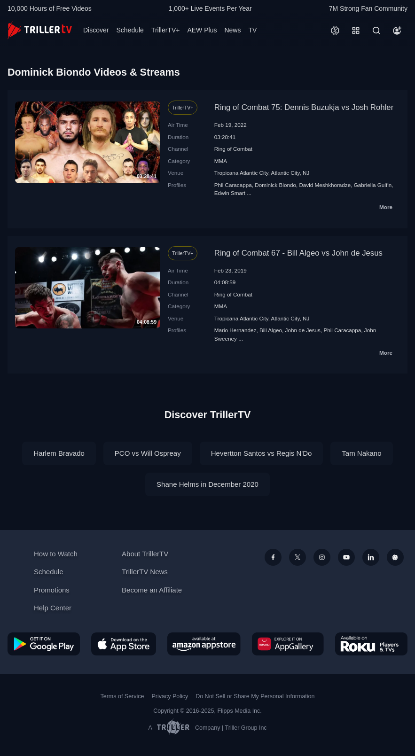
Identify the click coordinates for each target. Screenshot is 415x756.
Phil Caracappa (233, 185)
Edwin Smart (229, 193)
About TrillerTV (145, 554)
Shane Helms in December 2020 (207, 484)
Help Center (52, 608)
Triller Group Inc (246, 728)
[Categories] (355, 30)
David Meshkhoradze (325, 185)
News (232, 30)
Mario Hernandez (235, 330)
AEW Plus (202, 30)
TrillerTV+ (165, 30)
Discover (96, 30)
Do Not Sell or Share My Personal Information (255, 696)
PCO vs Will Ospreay (148, 453)
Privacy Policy (169, 696)
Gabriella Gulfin (373, 185)
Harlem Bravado (58, 453)
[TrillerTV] (40, 30)
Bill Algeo (270, 330)
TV (252, 30)
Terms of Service (122, 696)
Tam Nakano (361, 453)
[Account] (397, 30)
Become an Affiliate (152, 590)
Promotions (52, 590)
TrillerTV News (145, 572)
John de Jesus (303, 330)
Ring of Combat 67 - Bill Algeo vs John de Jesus (298, 253)
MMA (220, 161)
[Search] (376, 30)
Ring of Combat (233, 149)
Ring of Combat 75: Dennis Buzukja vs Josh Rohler (304, 107)
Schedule (129, 30)
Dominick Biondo (275, 185)
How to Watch (56, 554)
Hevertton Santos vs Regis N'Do (261, 453)
